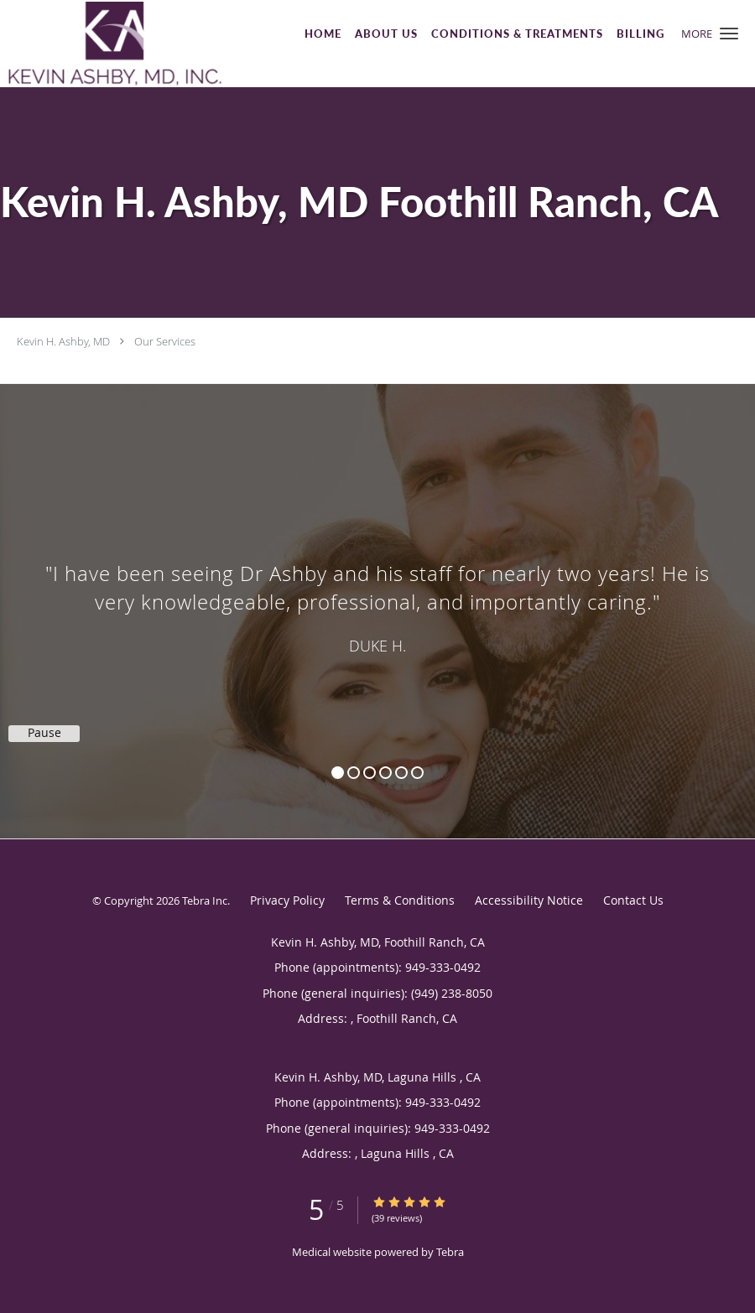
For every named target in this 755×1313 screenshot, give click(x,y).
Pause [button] (44, 732)
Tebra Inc (204, 900)
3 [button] (369, 772)
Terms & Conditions (400, 900)
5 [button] (401, 772)
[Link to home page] (110, 43)
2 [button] (353, 772)
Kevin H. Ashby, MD (63, 341)
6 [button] (417, 772)
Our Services (164, 341)
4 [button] (385, 772)
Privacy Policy (287, 900)
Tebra (450, 1251)
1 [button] (337, 772)
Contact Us (633, 900)
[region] (377, 594)
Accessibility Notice (529, 900)
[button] (729, 33)
